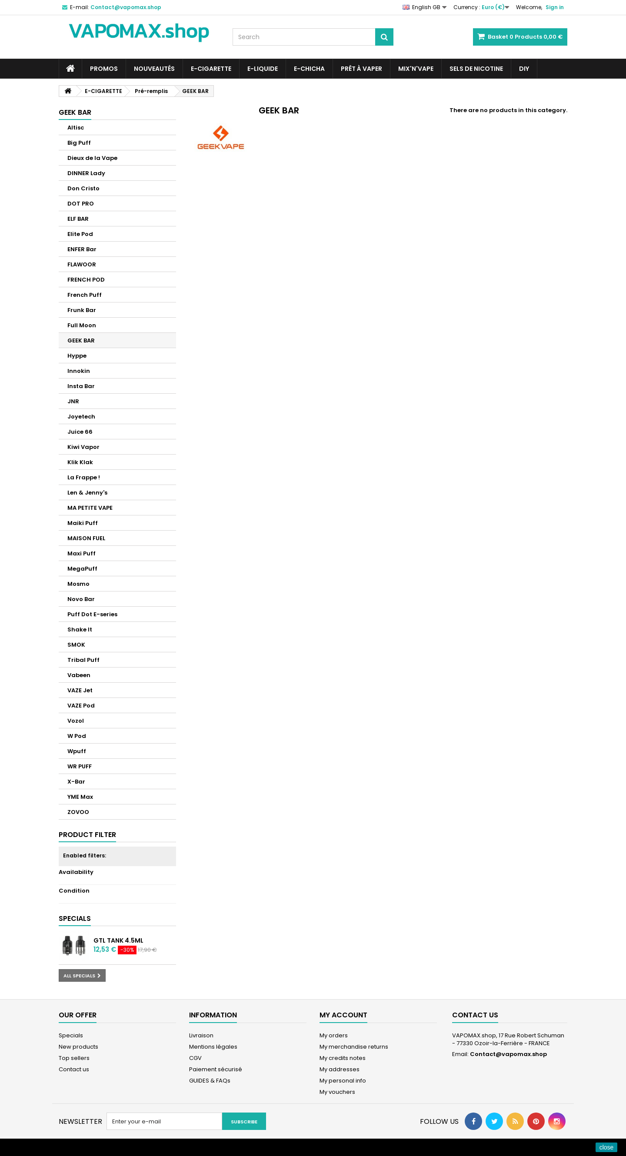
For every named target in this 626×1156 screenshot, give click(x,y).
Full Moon (81, 325)
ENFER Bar (82, 249)
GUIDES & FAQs (209, 1080)
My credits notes (343, 1058)
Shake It (79, 629)
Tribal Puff (83, 660)
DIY (524, 68)
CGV (195, 1058)
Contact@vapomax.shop (508, 1054)
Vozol (75, 721)
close (606, 1147)
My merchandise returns (354, 1047)
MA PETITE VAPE (90, 508)
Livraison (201, 1035)
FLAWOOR (81, 264)
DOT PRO (80, 203)
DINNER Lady (86, 173)
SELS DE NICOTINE (476, 68)
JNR (73, 401)
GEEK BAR (81, 340)
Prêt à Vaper (361, 68)
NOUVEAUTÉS (154, 68)
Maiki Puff (82, 523)
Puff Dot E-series (92, 614)
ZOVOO (78, 812)
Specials (75, 918)
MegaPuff (82, 569)
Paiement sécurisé (215, 1069)
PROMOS (104, 68)
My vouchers (337, 1092)
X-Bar (76, 781)
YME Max (80, 797)
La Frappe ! (83, 477)
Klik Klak (80, 462)
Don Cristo (83, 188)
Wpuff (76, 751)
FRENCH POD (86, 280)
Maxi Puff (81, 553)
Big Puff (79, 143)
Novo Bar (81, 599)
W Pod (76, 736)
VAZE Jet (80, 690)
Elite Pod (80, 234)
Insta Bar (81, 386)
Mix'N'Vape (415, 68)
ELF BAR (78, 219)
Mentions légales (213, 1047)
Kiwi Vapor (83, 447)
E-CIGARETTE (211, 68)
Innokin (78, 371)
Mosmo (78, 584)
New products (78, 1047)
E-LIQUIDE (262, 68)
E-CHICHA (309, 68)
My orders (334, 1035)
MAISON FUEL (86, 538)
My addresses (340, 1069)
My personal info (343, 1080)
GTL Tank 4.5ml (118, 940)
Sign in (555, 7)
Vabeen (78, 675)
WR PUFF (79, 766)
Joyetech (81, 416)
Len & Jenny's (87, 492)
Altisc (75, 127)
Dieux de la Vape (92, 158)
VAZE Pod (81, 705)
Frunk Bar (81, 310)
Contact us (74, 1069)
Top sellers (74, 1058)
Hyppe (77, 356)
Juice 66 (80, 432)
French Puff (84, 295)
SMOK (76, 645)
